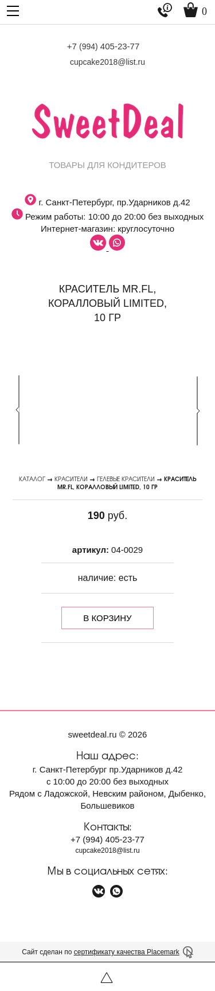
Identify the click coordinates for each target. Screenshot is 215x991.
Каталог (32, 478)
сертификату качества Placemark (126, 952)
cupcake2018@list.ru (107, 62)
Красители (71, 478)
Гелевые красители (126, 478)
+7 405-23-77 (103, 46)
